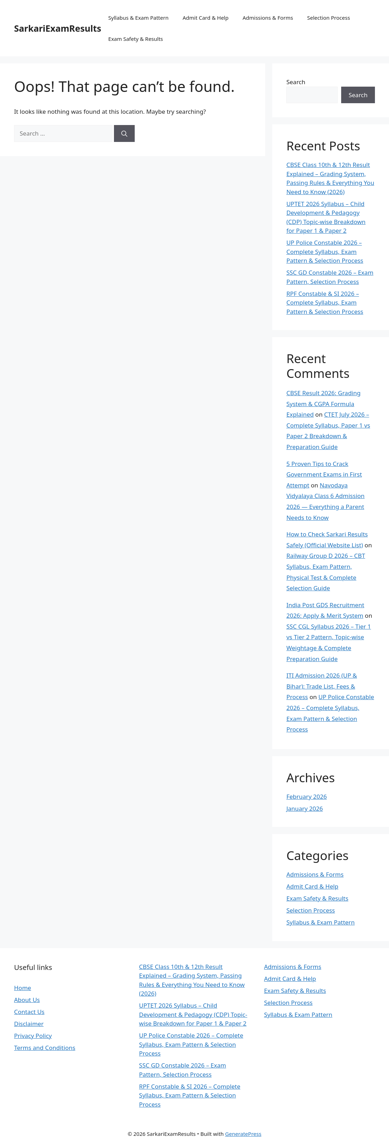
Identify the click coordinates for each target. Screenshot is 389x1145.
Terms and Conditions (44, 1048)
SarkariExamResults (57, 28)
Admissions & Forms (268, 17)
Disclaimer (29, 1024)
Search (295, 82)
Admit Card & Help (206, 17)
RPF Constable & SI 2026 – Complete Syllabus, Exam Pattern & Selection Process (324, 303)
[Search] (124, 133)
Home (22, 988)
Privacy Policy (33, 1036)
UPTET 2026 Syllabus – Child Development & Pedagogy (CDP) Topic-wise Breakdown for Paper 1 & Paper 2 (193, 1014)
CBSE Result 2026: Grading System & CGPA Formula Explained (323, 403)
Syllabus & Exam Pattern (138, 17)
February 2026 (306, 796)
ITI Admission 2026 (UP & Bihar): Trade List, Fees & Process (321, 686)
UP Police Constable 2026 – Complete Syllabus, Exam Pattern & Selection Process (324, 251)
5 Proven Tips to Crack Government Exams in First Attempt (324, 474)
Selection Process (328, 17)
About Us (27, 1000)
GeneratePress (243, 1133)
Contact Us (29, 1012)
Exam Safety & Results (135, 38)
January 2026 (304, 808)
